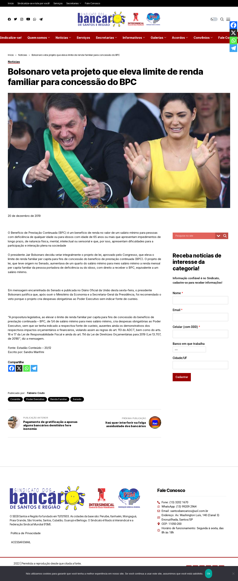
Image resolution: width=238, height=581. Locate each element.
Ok (208, 573)
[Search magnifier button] (225, 236)
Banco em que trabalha (189, 344)
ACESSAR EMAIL (21, 542)
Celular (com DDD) (186, 327)
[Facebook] (11, 368)
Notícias (22, 54)
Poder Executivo (35, 399)
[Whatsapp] (26, 368)
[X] (19, 368)
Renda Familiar (58, 399)
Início (11, 54)
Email (177, 310)
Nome (178, 293)
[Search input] (195, 236)
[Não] (233, 573)
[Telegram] (34, 368)
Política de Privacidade (26, 533)
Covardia (15, 399)
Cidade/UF (180, 358)
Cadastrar (182, 377)
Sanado (77, 399)
